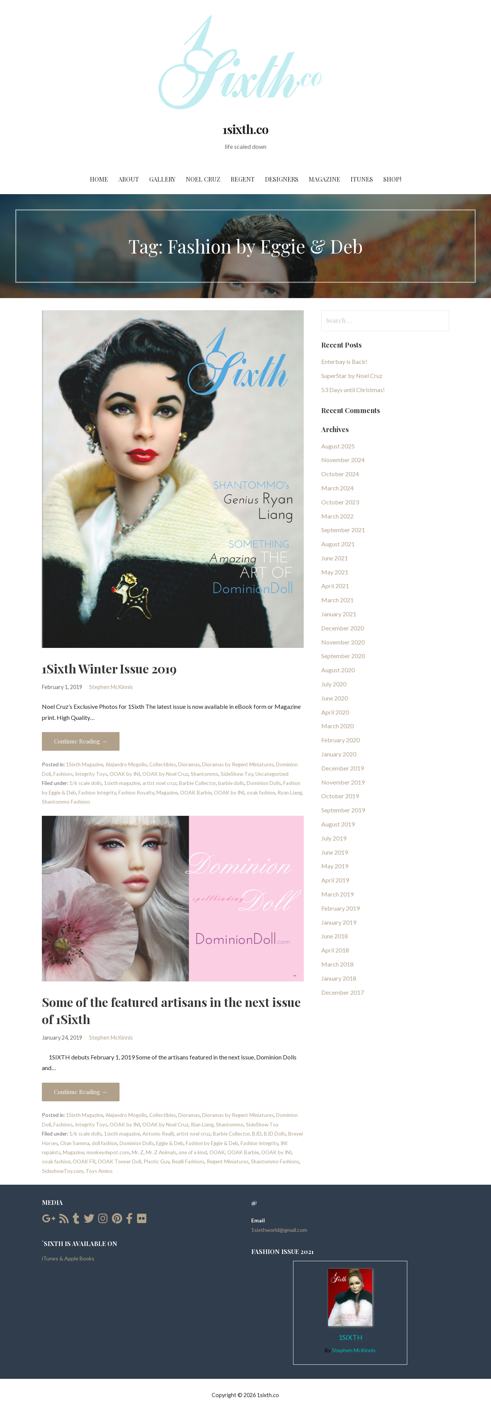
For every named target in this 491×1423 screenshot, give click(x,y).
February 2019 (340, 908)
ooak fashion (261, 793)
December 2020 (342, 628)
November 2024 (343, 459)
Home (99, 179)
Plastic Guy (156, 1161)
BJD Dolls (275, 1134)
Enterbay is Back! (344, 361)
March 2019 (337, 894)
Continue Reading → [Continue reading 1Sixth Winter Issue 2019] (80, 741)
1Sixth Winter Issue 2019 (109, 668)
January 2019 (338, 922)
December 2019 (342, 768)
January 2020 (338, 754)
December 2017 (342, 992)
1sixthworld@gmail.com (279, 1230)
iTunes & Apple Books (68, 1258)
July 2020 (333, 684)
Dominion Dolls (264, 783)
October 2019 (340, 795)
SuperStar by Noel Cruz (352, 375)
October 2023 (340, 502)
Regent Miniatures (228, 1161)
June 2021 (334, 558)
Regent (243, 179)
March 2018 (337, 964)
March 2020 (337, 725)
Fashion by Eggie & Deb (212, 1143)
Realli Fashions (188, 1161)
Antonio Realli (158, 1134)
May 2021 (334, 572)
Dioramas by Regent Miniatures (238, 764)
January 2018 (338, 978)
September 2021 (343, 529)
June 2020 (334, 698)
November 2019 (343, 782)
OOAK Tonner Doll (119, 1161)
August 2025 (338, 446)
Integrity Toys (91, 774)
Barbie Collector (197, 783)
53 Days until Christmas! (353, 389)
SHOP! (392, 179)
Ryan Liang (289, 793)
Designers (281, 179)
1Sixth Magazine (84, 764)
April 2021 (335, 585)
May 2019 (334, 865)
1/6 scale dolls (85, 783)
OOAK (217, 1152)
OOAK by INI (125, 774)
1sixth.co (245, 129)
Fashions (63, 774)
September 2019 (343, 810)
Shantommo (204, 774)
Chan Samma (74, 1143)
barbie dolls (231, 783)
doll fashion (104, 1143)
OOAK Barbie (196, 793)
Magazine (324, 179)
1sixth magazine (122, 783)
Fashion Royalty (136, 793)
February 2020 (340, 739)
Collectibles (162, 764)
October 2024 (340, 473)
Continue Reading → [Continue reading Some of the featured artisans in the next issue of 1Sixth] (80, 1092)
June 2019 (334, 852)
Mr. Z (137, 1152)
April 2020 (335, 712)
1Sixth (350, 1337)
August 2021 (338, 543)
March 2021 (337, 599)
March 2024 (337, 487)
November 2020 (343, 642)
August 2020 (338, 669)
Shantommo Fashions (66, 802)
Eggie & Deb (169, 1143)
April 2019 (335, 880)
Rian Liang (202, 1124)
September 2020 (343, 655)
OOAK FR (84, 1161)
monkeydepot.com (107, 1152)
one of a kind (193, 1152)
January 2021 (338, 613)
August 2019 (338, 824)
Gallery (162, 179)
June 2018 (334, 936)
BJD (256, 1134)
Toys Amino (99, 1171)
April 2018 (335, 950)
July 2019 (333, 838)
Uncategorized (272, 774)
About (128, 179)
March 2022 (337, 516)
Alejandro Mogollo (126, 764)
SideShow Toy (237, 774)
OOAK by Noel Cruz (165, 774)
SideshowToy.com (62, 1171)
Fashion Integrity (97, 793)
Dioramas (189, 764)
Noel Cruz (203, 179)
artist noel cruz (159, 783)
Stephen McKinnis (111, 687)
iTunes (362, 179)
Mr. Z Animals (161, 1152)
